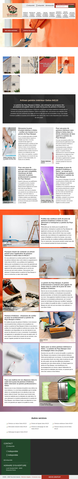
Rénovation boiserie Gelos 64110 (17, 426)
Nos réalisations (11, 30)
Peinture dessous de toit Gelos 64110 (62, 427)
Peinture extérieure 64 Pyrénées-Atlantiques (45, 14)
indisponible (30, 5)
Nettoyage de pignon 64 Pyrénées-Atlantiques (72, 14)
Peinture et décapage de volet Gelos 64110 (39, 427)
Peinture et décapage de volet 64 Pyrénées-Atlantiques (59, 15)
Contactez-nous (29, 30)
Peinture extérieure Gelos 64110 (63, 423)
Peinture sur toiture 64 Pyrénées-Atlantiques (32, 14)
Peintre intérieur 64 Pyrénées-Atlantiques (38, 14)
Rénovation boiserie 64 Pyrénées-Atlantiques (52, 14)
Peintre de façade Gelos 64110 (40, 423)
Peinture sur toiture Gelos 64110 (17, 423)
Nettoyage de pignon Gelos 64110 (18, 432)
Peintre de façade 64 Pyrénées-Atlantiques (25, 14)
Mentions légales (26, 477)
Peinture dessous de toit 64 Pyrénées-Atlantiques (65, 15)
